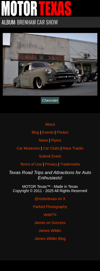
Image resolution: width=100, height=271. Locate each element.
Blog (35, 132)
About (50, 124)
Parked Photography (50, 207)
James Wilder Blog (50, 238)
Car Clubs (51, 148)
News (43, 140)
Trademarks (70, 164)
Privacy (51, 164)
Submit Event (50, 156)
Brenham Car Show (37, 22)
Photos (63, 132)
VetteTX (50, 215)
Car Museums (28, 148)
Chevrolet (50, 100)
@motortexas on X (49, 199)
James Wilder (50, 230)
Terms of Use (31, 164)
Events (48, 132)
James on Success (50, 223)
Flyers (56, 140)
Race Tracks (73, 148)
